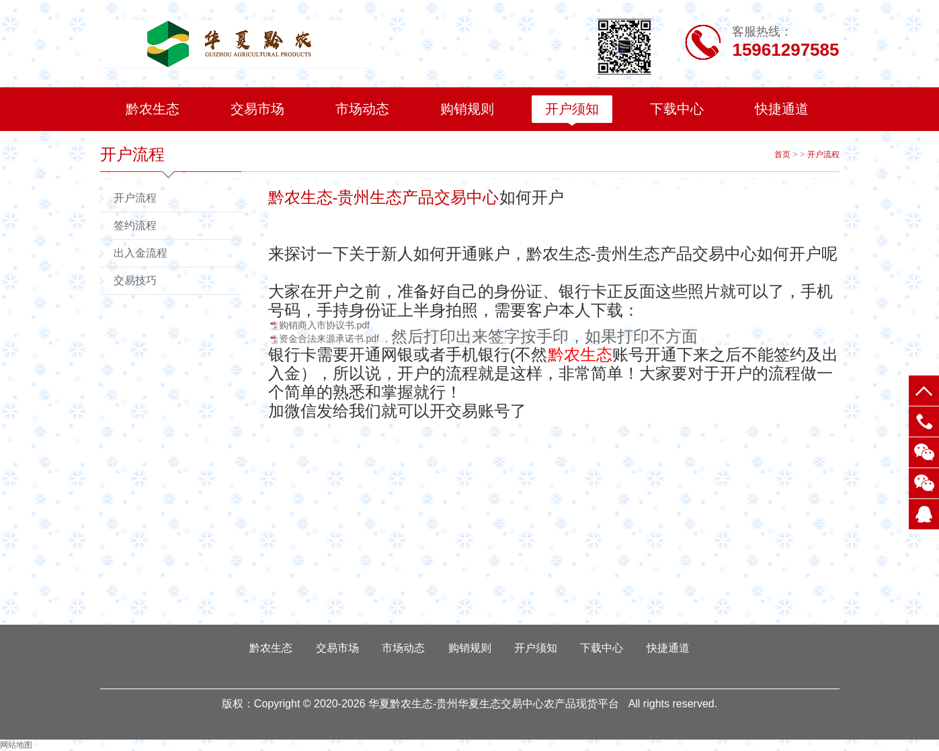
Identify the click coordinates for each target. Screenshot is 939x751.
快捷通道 (782, 108)
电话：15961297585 (924, 421)
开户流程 (823, 154)
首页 (782, 154)
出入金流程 (140, 253)
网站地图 (16, 745)
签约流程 (135, 225)
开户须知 (572, 108)
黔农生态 (152, 108)
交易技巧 (135, 280)
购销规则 (467, 108)
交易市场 (257, 108)
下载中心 (677, 108)
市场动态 (362, 108)
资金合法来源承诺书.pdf (329, 338)
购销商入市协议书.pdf (324, 325)
